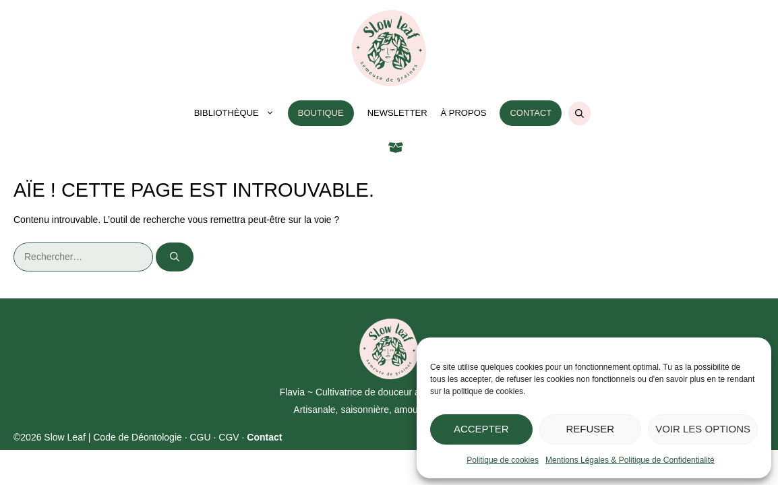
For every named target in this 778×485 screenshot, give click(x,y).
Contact (530, 113)
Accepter (481, 428)
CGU (199, 437)
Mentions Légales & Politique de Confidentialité (630, 460)
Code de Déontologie (137, 437)
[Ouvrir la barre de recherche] (579, 113)
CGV (228, 437)
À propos (464, 113)
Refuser (590, 428)
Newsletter (397, 113)
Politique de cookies (503, 460)
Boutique (321, 113)
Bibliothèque (237, 113)
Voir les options (702, 428)
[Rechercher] (174, 257)
